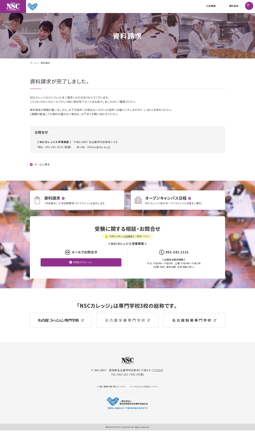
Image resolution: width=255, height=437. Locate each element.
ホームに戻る (42, 164)
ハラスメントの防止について (144, 393)
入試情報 (210, 6)
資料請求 (233, 6)
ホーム (33, 62)
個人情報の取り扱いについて (113, 393)
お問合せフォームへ (82, 269)
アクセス (157, 377)
